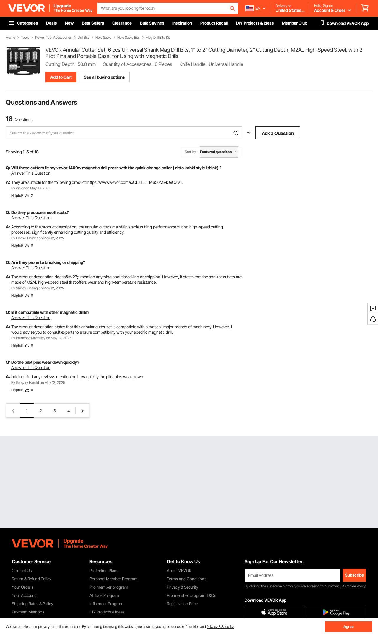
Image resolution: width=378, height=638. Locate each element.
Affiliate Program (104, 595)
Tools (25, 37)
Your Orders (22, 587)
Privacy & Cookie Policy (347, 586)
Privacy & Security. (220, 626)
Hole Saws (103, 37)
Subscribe (354, 574)
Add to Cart (61, 76)
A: (8, 182)
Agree (348, 626)
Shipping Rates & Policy (32, 603)
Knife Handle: (193, 64)
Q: (8, 167)
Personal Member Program (113, 578)
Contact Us (22, 570)
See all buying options (104, 76)
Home (10, 37)
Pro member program (108, 587)
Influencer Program (106, 603)
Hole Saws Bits (128, 37)
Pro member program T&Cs (191, 595)
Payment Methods (28, 611)
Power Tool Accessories (53, 37)
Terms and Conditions (186, 578)
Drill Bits (83, 37)
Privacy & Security (182, 587)
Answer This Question (30, 173)
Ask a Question (278, 133)
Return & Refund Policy (31, 578)
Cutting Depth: (60, 64)
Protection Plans (103, 570)
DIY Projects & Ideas (107, 611)
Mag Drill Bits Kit (158, 37)
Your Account (24, 595)
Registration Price (182, 603)
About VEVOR (179, 570)
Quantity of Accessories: (128, 64)
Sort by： (192, 152)
